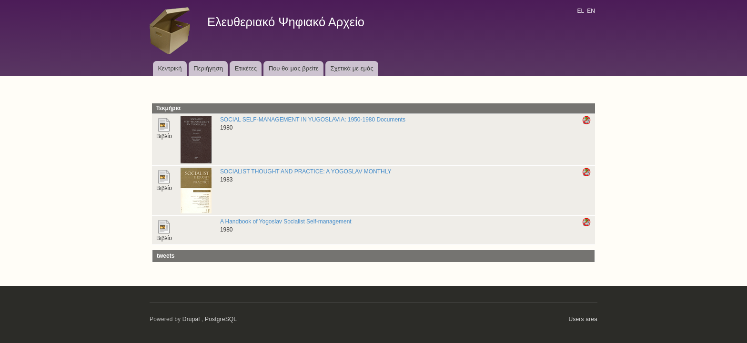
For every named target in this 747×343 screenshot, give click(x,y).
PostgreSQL (221, 319)
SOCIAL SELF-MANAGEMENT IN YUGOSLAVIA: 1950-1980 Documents (312, 119)
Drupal (191, 319)
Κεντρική (170, 68)
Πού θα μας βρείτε (294, 68)
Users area (582, 319)
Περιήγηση (208, 68)
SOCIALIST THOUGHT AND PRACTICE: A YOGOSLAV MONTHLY (306, 171)
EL (580, 11)
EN (591, 11)
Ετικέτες (246, 68)
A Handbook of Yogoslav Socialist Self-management (286, 221)
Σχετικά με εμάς (352, 68)
